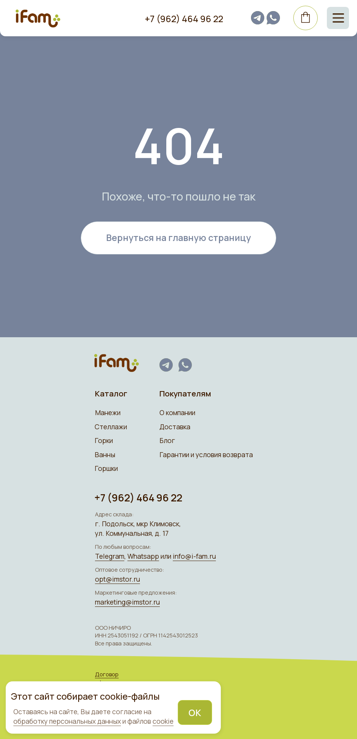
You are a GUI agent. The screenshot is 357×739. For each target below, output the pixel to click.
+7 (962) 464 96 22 (184, 19)
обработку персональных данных (67, 721)
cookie (163, 721)
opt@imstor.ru (117, 579)
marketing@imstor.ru (127, 601)
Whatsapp (143, 556)
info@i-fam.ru (194, 556)
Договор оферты (107, 678)
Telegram (109, 556)
